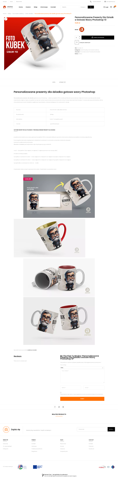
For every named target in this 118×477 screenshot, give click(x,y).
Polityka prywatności (37, 449)
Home (4, 13)
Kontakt (34, 443)
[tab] (53, 82)
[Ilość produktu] (78, 37)
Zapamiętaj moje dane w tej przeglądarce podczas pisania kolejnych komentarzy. (81, 394)
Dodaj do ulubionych (85, 42)
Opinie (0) (62, 82)
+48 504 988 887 (96, 1)
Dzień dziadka (29, 13)
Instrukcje (34, 446)
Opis (53, 82)
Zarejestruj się (63, 451)
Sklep (9, 13)
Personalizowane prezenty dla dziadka (90, 52)
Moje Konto (63, 443)
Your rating (63, 365)
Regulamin (34, 451)
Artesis (80, 53)
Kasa (11, 1)
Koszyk (5, 1)
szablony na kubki (32, 350)
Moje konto (19, 1)
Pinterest (91, 446)
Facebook (91, 449)
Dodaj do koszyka (99, 37)
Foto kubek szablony (18, 13)
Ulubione (62, 449)
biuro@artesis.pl (111, 1)
